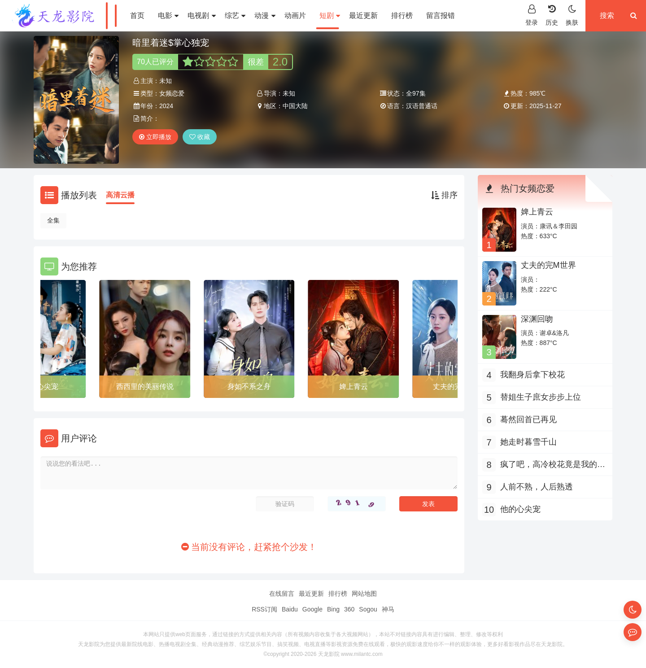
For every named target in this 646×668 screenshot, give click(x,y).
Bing (333, 609)
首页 (137, 15)
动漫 (264, 15)
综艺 (235, 15)
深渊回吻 (537, 318)
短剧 (329, 15)
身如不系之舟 (249, 386)
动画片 (295, 15)
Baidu (290, 609)
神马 (388, 609)
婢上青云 (353, 386)
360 (349, 609)
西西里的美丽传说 (145, 386)
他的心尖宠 (520, 509)
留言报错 (440, 15)
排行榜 (402, 15)
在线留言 (281, 593)
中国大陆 (295, 105)
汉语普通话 (421, 105)
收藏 (199, 136)
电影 (168, 15)
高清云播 (120, 195)
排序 (444, 195)
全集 (53, 220)
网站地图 (364, 593)
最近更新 (363, 15)
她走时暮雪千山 (528, 441)
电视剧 (201, 15)
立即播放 (155, 136)
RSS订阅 (264, 609)
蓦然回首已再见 (528, 419)
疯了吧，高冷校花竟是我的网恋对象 (552, 465)
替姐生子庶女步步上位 (540, 397)
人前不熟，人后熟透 (536, 486)
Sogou (368, 609)
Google (312, 609)
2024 (166, 105)
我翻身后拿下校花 (532, 374)
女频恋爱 (171, 93)
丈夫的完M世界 (548, 265)
